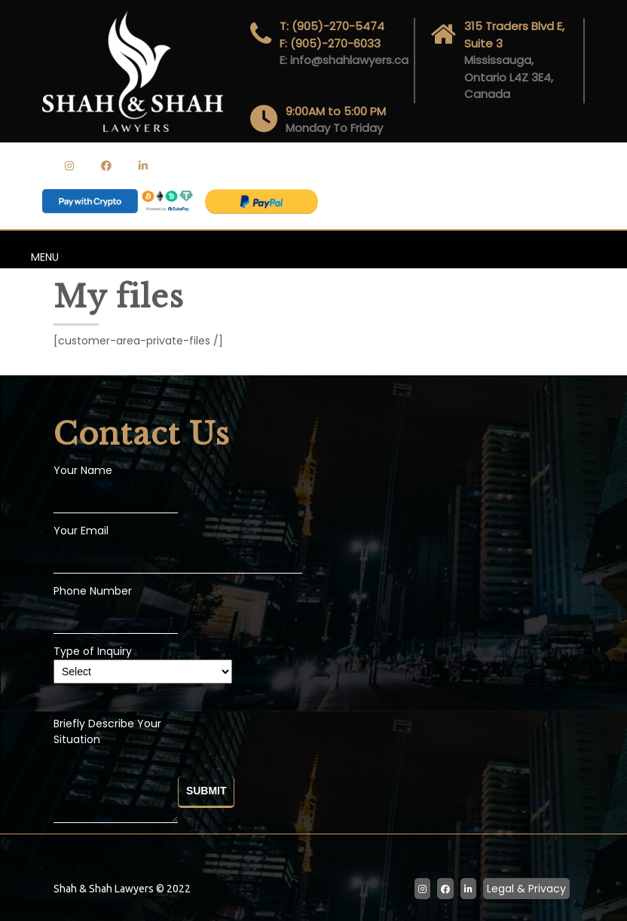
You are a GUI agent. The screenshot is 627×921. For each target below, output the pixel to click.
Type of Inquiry (143, 661)
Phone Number (93, 590)
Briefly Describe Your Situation (116, 771)
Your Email (81, 530)
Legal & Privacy (526, 888)
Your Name (83, 470)
